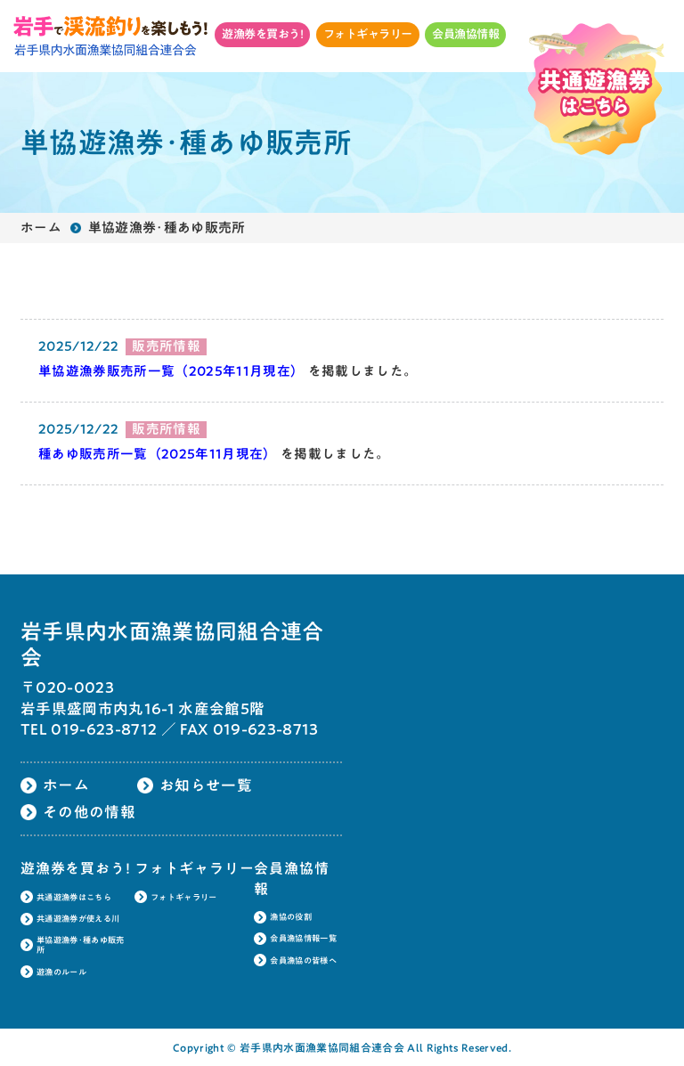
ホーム (40, 227)
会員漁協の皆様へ (303, 960)
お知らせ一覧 (205, 785)
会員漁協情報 (465, 34)
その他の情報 (89, 811)
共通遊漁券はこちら (74, 897)
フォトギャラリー (367, 34)
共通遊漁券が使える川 (78, 919)
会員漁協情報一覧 (303, 938)
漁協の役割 (291, 917)
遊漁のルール (61, 972)
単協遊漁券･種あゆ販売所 (81, 945)
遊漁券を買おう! (262, 34)
